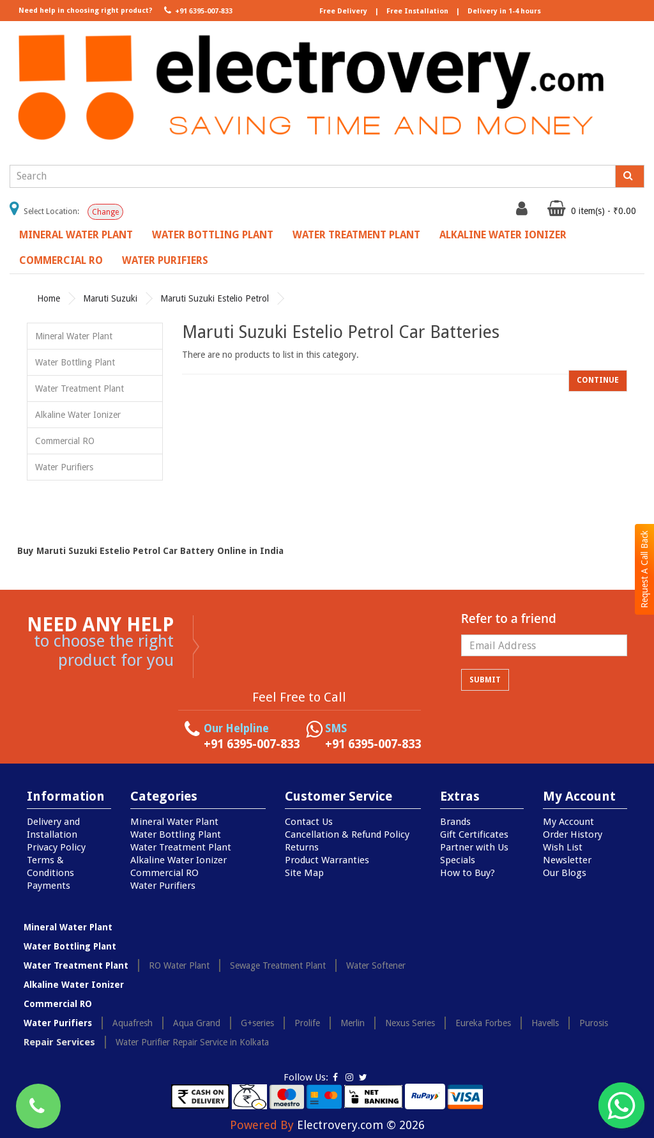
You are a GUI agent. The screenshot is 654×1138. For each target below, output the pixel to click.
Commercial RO (61, 260)
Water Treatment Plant (356, 235)
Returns (302, 847)
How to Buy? (467, 873)
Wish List (562, 847)
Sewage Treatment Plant (278, 965)
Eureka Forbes (483, 1023)
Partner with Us (474, 847)
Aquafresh (132, 1023)
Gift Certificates (474, 834)
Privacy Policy (56, 847)
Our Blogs (564, 873)
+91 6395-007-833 (197, 10)
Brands (455, 821)
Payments (48, 885)
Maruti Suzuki (110, 298)
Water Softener (376, 965)
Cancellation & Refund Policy (347, 834)
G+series (257, 1023)
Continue (598, 380)
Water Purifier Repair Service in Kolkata (192, 1042)
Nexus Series (410, 1023)
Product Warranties (327, 860)
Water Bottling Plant (212, 235)
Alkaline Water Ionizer (503, 235)
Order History (572, 834)
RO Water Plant (179, 965)
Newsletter (567, 860)
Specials (457, 860)
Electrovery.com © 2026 (361, 1125)
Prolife (307, 1023)
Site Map (304, 873)
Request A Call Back (644, 569)
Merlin (352, 1023)
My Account (568, 821)
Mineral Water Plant (76, 235)
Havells (545, 1023)
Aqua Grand (196, 1023)
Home (48, 298)
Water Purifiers (165, 260)
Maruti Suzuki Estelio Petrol (214, 298)
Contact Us (309, 821)
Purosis (593, 1023)
